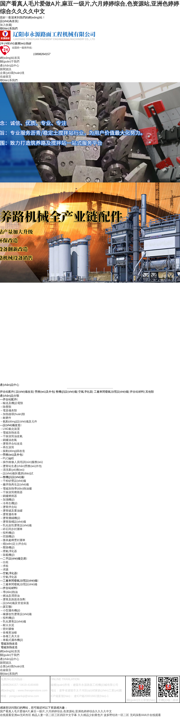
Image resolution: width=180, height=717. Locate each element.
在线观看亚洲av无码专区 (15, 714)
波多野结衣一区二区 (116, 714)
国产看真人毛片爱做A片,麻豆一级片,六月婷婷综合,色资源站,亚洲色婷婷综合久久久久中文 (56, 711)
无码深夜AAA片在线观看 (145, 714)
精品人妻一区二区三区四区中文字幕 (54, 714)
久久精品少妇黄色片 (90, 714)
